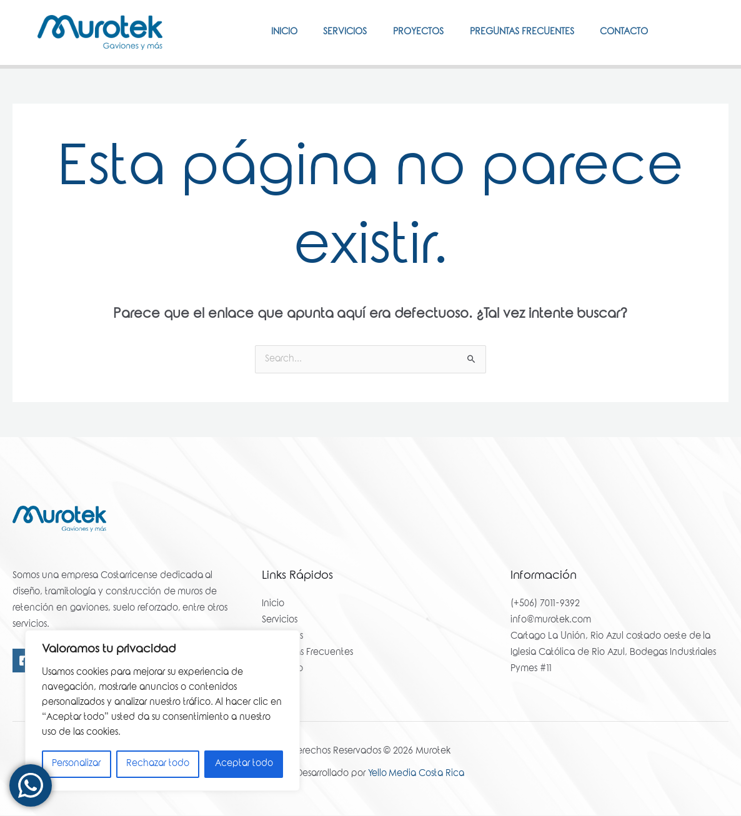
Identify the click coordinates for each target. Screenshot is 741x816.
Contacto (621, 32)
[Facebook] (679, 31)
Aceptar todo (244, 764)
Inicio (260, 32)
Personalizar (76, 764)
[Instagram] (698, 31)
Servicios (327, 32)
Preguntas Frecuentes (514, 32)
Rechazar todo (157, 764)
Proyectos (405, 32)
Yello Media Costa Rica (416, 775)
